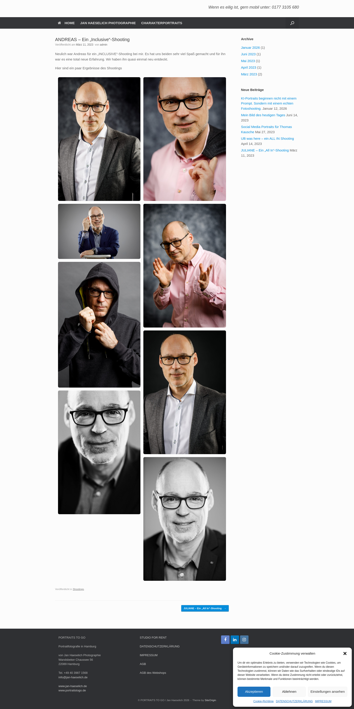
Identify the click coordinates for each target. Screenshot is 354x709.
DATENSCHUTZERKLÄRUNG (294, 701)
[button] (345, 653)
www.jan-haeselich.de (72, 686)
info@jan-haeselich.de (73, 677)
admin (103, 44)
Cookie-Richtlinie (263, 701)
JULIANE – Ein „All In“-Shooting (205, 608)
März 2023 (249, 74)
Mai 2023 (248, 61)
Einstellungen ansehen (327, 691)
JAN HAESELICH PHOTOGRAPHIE (108, 23)
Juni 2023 (248, 54)
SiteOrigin (210, 700)
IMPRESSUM (323, 701)
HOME (66, 23)
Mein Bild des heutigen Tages (263, 115)
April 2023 (248, 67)
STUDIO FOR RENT (153, 637)
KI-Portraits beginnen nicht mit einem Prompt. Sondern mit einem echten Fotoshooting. (268, 103)
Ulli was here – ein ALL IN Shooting (267, 138)
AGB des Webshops (153, 672)
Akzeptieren (254, 691)
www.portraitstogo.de (72, 690)
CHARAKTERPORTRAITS (161, 23)
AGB (143, 664)
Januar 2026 (250, 47)
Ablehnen (289, 691)
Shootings (78, 589)
